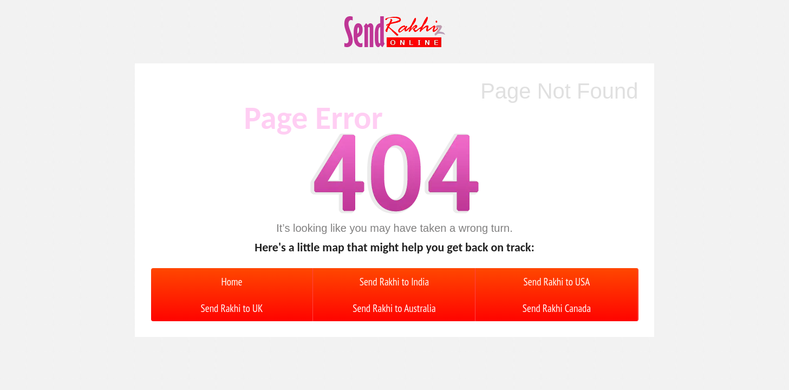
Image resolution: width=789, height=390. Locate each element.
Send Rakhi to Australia (394, 308)
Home (231, 281)
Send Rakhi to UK (232, 308)
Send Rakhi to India (394, 281)
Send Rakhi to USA (557, 281)
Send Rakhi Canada (557, 308)
